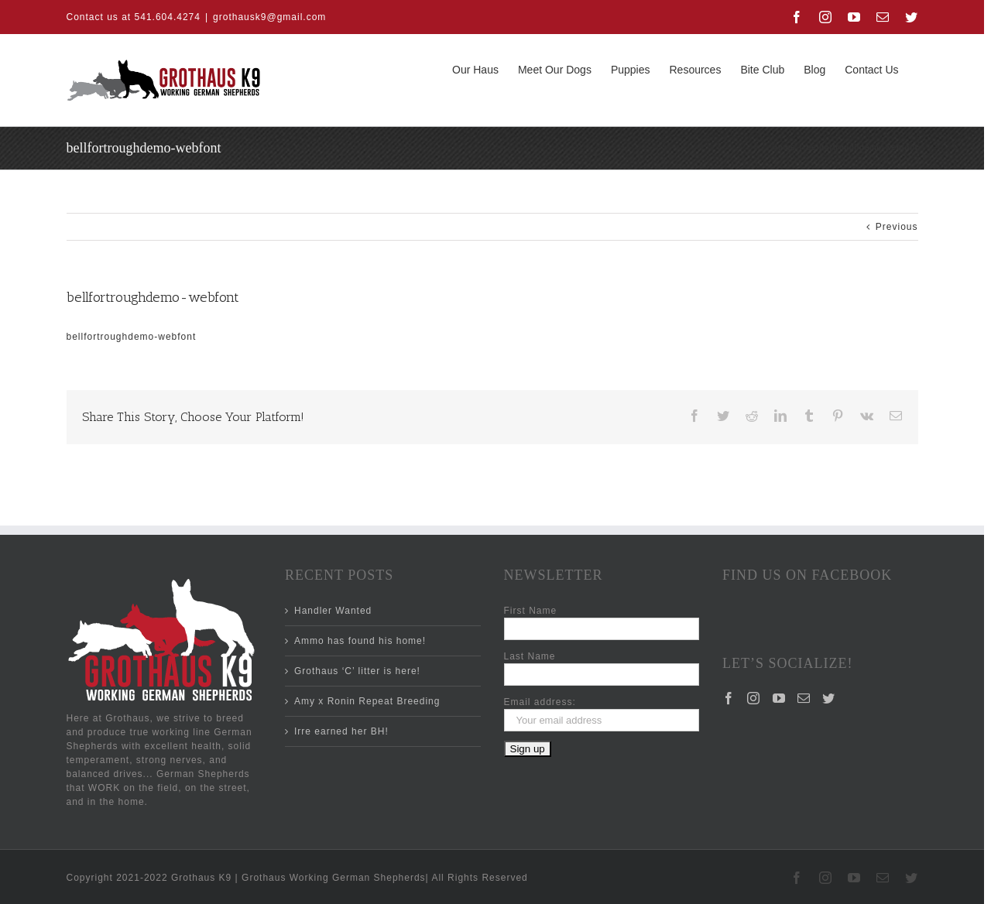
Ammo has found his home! (360, 640)
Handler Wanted (333, 610)
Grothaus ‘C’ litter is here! (357, 671)
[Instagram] (753, 698)
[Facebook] (729, 698)
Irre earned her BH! (341, 731)
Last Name (530, 656)
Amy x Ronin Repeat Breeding (367, 701)
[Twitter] (828, 698)
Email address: (540, 702)
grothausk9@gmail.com (269, 17)
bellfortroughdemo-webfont (132, 336)
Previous (897, 226)
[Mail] (804, 698)
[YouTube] (779, 698)
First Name (530, 610)
